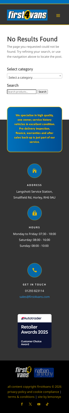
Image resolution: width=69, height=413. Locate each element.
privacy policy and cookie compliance (33, 392)
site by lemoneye (49, 397)
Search (42, 91)
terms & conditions (21, 397)
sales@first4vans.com (35, 297)
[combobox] (34, 75)
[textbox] (34, 77)
